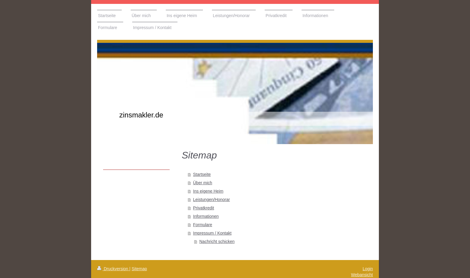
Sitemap (139, 268)
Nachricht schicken (217, 241)
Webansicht (362, 274)
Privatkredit (203, 208)
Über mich (202, 182)
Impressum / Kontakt (212, 233)
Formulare (202, 224)
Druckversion (113, 268)
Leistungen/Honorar (211, 199)
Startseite (202, 174)
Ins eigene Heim (208, 191)
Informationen (206, 216)
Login (368, 268)
